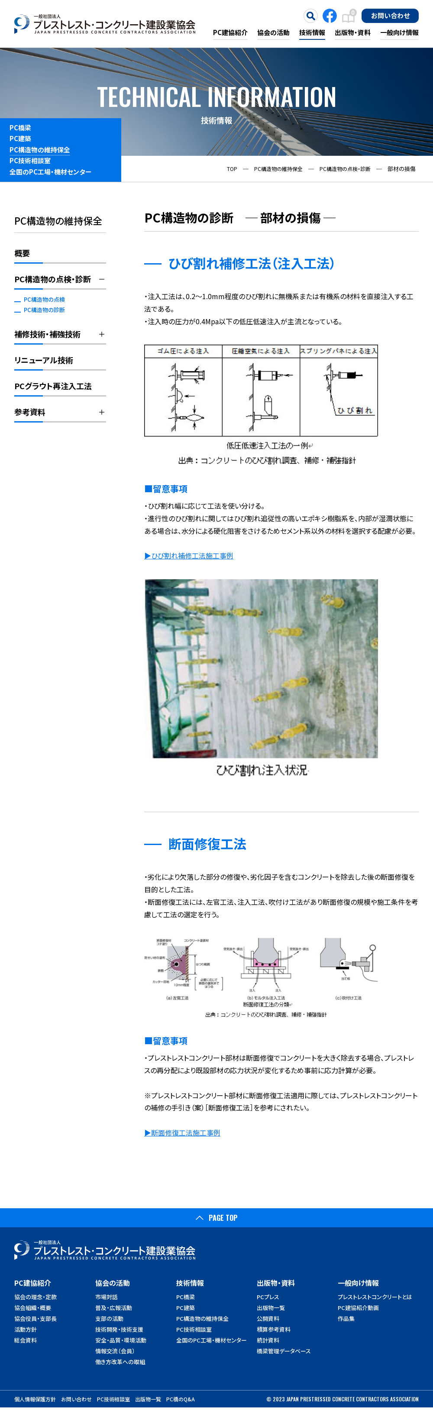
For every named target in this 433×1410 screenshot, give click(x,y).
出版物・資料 (353, 32)
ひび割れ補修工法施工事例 (192, 555)
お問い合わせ (390, 15)
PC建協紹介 (230, 32)
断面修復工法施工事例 (185, 1132)
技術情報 (312, 32)
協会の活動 (273, 32)
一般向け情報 (399, 32)
